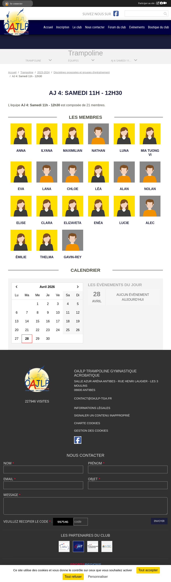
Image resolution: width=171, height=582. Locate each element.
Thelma (47, 257)
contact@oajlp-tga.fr (93, 398)
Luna (124, 150)
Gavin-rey (73, 257)
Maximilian (72, 150)
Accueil (48, 27)
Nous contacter (95, 27)
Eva (21, 189)
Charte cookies (87, 423)
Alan (124, 189)
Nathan (98, 150)
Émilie (21, 257)
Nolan (150, 189)
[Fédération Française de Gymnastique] (78, 546)
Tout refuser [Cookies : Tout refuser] (73, 576)
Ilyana (47, 150)
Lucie (124, 223)
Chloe (72, 189)
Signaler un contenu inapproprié (102, 415)
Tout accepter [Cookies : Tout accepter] (148, 570)
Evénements (137, 27)
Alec (150, 223)
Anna (21, 150)
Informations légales (92, 408)
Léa (98, 189)
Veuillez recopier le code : (27, 521)
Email (9, 479)
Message (12, 495)
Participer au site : (152, 3)
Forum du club (117, 27)
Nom (8, 463)
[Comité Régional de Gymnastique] (64, 546)
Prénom (96, 463)
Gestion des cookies (91, 430)
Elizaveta (72, 223)
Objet (94, 479)
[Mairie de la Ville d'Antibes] (106, 546)
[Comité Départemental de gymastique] (92, 546)
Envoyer (159, 521)
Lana (46, 189)
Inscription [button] (62, 27)
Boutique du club (158, 27)
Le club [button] (77, 27)
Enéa (98, 223)
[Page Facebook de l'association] (116, 14)
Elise (21, 223)
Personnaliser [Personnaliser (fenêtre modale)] (98, 576)
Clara (46, 223)
